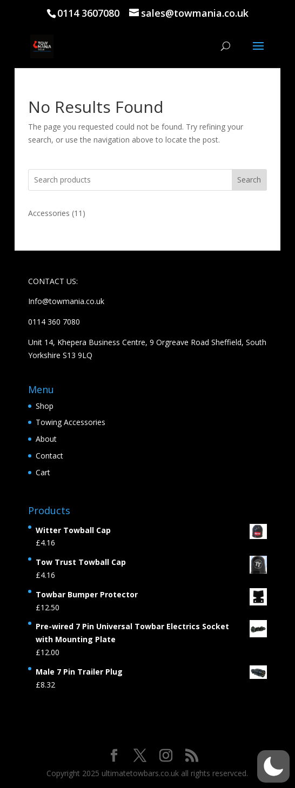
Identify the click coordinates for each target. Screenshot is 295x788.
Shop (44, 406)
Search (249, 179)
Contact (49, 455)
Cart (43, 472)
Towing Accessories (70, 422)
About (46, 439)
